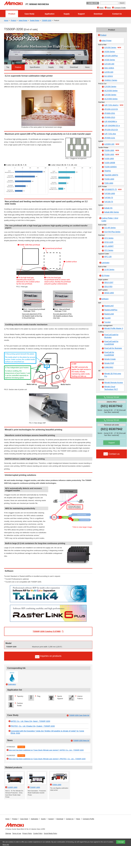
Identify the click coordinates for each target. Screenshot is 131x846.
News (109, 8)
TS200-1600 (111, 154)
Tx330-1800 (109, 159)
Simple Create (110, 359)
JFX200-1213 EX (111, 109)
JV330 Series (109, 60)
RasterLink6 (109, 314)
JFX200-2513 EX (111, 130)
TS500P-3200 (46, 20)
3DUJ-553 (108, 286)
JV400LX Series (110, 80)
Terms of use (16, 833)
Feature (18, 67)
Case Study (29, 14)
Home (101, 8)
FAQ (61, 67)
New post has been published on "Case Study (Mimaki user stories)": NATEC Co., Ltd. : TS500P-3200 (46, 750)
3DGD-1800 (109, 293)
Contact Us (117, 14)
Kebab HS (108, 208)
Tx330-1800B (109, 163)
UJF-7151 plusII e (113, 105)
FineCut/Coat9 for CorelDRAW (111, 342)
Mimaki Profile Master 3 (113, 328)
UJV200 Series (112, 47)
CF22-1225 (108, 242)
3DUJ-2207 (108, 282)
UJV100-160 (109, 64)
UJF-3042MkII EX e (112, 126)
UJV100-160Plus (111, 56)
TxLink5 (107, 318)
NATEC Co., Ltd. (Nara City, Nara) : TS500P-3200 (30, 721)
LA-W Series (109, 269)
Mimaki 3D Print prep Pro (112, 375)
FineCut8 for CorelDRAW (109, 353)
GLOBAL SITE (92, 3)
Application (49, 14)
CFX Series (108, 238)
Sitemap (8, 833)
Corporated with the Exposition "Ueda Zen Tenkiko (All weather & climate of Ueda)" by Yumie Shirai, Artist (47, 732)
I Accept (121, 842)
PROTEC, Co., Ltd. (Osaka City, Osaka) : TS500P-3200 (32, 726)
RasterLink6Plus (110, 310)
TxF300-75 (108, 198)
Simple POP (109, 363)
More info (6, 844)
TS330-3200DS (110, 167)
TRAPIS (107, 171)
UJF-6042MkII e (110, 121)
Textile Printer (34, 20)
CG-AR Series (110, 228)
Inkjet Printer (23, 20)
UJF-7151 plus (110, 134)
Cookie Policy (37, 833)
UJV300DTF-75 (113, 189)
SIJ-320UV (108, 76)
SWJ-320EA (109, 68)
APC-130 (108, 257)
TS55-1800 (108, 183)
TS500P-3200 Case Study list (79, 715)
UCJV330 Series (111, 91)
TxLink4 (107, 322)
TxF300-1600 (109, 193)
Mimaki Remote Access (113, 382)
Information (21, 747)
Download (98, 14)
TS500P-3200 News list (81, 740)
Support (81, 14)
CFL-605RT (109, 246)
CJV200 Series (110, 86)
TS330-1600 (109, 179)
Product (11, 14)
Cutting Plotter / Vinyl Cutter (109, 219)
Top (7, 67)
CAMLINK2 (108, 367)
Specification (35, 67)
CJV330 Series (110, 95)
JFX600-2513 (109, 117)
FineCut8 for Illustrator (113, 348)
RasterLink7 (109, 306)
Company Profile (120, 8)
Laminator (105, 263)
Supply (67, 14)
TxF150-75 (108, 202)
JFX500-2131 (109, 138)
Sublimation (12, 684)
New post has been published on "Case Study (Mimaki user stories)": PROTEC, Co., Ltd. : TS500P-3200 (47, 759)
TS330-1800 (111, 150)
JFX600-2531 (109, 113)
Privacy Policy (27, 833)
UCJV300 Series (111, 99)
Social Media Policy (50, 833)
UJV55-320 (108, 72)
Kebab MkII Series (111, 212)
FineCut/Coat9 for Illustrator (111, 336)
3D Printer (105, 275)
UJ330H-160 (111, 144)
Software (104, 299)
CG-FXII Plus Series (112, 232)
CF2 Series (108, 250)
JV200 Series (109, 52)
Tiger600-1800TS (111, 175)
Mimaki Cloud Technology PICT (111, 388)
